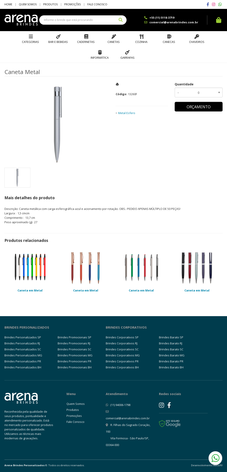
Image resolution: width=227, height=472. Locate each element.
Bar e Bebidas (58, 42)
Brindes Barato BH (171, 367)
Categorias (30, 42)
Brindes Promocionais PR (74, 361)
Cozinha (141, 42)
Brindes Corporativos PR (122, 361)
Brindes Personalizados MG (23, 355)
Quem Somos (28, 4)
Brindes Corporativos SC (122, 349)
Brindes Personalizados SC (22, 349)
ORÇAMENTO (199, 106)
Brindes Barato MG (171, 355)
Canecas (169, 42)
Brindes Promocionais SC (74, 349)
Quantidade (184, 84)
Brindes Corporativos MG (123, 355)
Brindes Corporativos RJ (121, 343)
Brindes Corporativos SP (122, 337)
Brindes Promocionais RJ (74, 343)
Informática (100, 58)
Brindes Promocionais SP (74, 337)
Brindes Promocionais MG (75, 355)
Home (8, 4)
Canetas (114, 42)
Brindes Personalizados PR (22, 361)
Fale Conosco (97, 4)
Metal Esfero (126, 113)
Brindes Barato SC (171, 349)
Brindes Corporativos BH (122, 367)
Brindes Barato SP (171, 337)
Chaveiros (196, 42)
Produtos (50, 4)
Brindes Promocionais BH (75, 367)
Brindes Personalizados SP (22, 337)
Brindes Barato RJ (170, 343)
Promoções (72, 4)
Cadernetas (86, 42)
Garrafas (127, 58)
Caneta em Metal (30, 290)
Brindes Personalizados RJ (22, 343)
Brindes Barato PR (171, 361)
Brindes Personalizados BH (22, 367)
